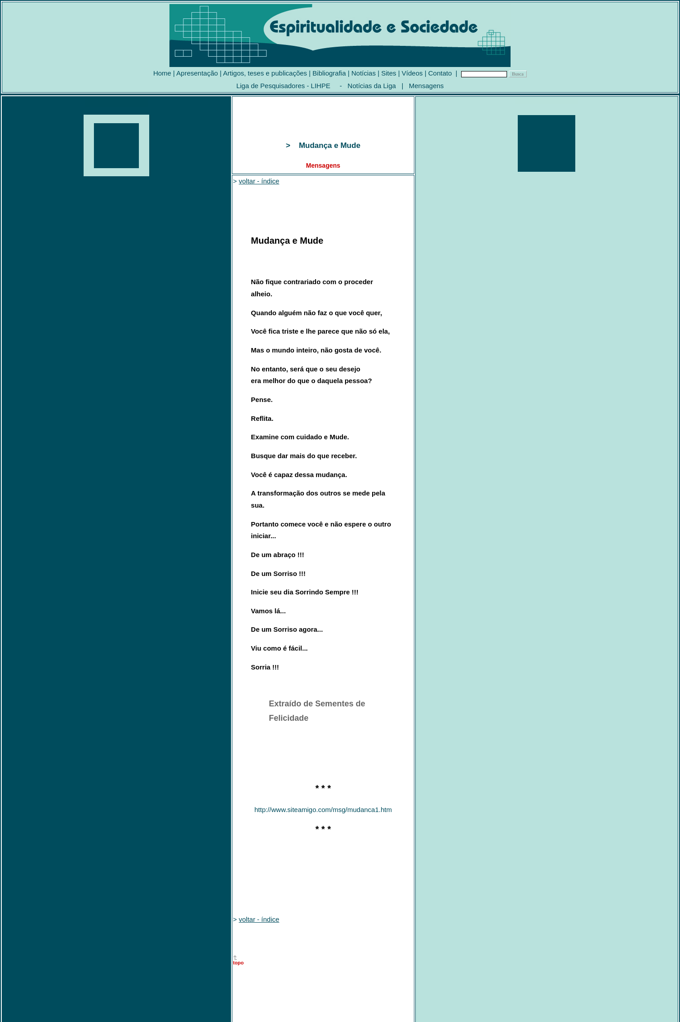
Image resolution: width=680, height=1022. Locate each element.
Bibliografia (329, 73)
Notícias (363, 73)
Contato (440, 73)
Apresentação (197, 73)
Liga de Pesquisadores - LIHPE (283, 85)
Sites (388, 73)
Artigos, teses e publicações (265, 73)
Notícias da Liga (371, 85)
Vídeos (412, 73)
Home (162, 73)
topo (238, 962)
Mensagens (426, 85)
